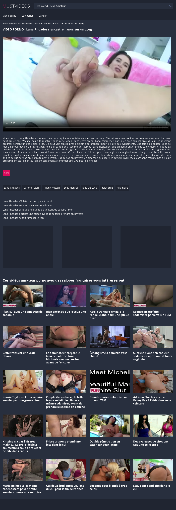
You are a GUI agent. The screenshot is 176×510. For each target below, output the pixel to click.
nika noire (122, 187)
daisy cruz (107, 187)
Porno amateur (10, 23)
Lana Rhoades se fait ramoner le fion (23, 218)
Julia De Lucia (89, 187)
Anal (6, 173)
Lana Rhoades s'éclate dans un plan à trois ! (27, 201)
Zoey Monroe (71, 187)
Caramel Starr (31, 187)
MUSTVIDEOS (16, 6)
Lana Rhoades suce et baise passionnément (27, 205)
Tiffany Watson (51, 187)
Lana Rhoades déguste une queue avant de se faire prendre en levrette (43, 214)
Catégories (27, 16)
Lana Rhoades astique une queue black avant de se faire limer (38, 209)
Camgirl (43, 16)
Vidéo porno (9, 16)
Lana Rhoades (25, 23)
